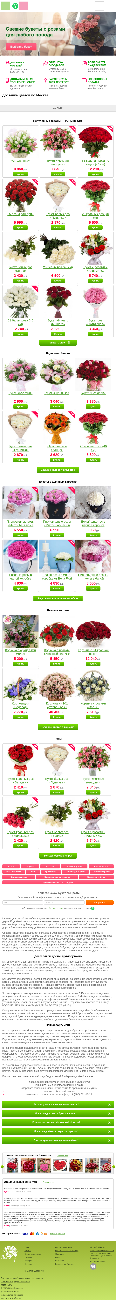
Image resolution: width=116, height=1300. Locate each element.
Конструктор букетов (64, 1264)
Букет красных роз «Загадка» (20, 780)
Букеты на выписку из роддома (58, 882)
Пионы (33, 872)
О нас (57, 1257)
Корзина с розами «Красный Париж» (57, 652)
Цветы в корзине (18, 877)
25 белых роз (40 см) (58, 267)
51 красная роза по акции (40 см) (95, 162)
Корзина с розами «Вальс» (93, 705)
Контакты (59, 1261)
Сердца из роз (101, 866)
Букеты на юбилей (96, 877)
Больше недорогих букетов (58, 469)
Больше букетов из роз (58, 855)
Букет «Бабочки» (20, 393)
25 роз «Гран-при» (20, 214)
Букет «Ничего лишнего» (58, 322)
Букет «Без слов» (93, 393)
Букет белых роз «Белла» (20, 269)
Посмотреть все (57, 1233)
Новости (28, 1264)
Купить (20, 174)
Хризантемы (51, 872)
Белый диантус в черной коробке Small (93, 525)
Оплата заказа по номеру (66, 1251)
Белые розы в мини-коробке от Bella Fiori (57, 576)
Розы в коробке (13, 872)
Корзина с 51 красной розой (93, 652)
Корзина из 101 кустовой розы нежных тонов (57, 707)
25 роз (11, 866)
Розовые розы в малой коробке (20, 576)
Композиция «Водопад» (20, 705)
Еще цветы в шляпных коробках (58, 598)
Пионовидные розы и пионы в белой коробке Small (93, 578)
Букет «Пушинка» (56, 393)
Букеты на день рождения (57, 877)
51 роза (30, 866)
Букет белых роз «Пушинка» (58, 215)
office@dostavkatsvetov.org (102, 1251)
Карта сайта (6, 1285)
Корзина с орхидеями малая (20, 652)
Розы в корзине (74, 866)
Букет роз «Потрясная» (95, 322)
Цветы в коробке (101, 872)
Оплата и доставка (63, 1247)
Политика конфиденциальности (15, 1281)
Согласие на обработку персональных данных (22, 1278)
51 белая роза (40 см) (20, 322)
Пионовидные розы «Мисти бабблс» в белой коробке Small (20, 525)
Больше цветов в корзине (58, 727)
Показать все (62, 1156)
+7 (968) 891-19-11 (54, 908)
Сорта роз (59, 1254)
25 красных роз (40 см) (95, 215)
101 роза (50, 866)
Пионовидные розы (75, 872)
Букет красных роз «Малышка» (20, 833)
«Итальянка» (20, 160)
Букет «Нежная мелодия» (58, 162)
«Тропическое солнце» (57, 448)
